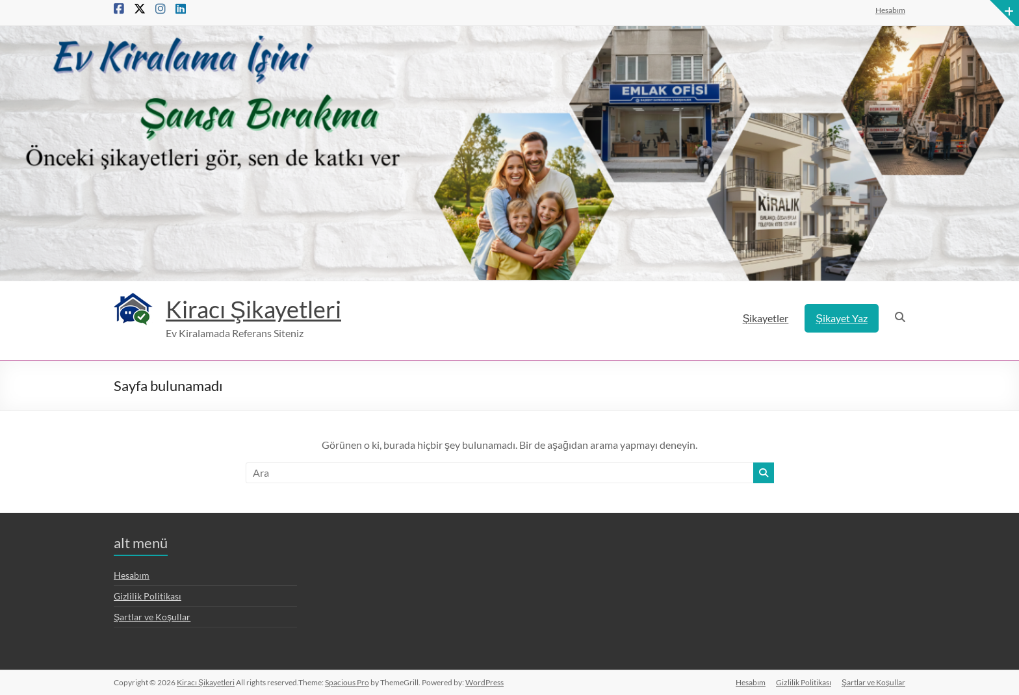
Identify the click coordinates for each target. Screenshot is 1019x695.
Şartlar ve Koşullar (152, 616)
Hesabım (890, 10)
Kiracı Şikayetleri (253, 309)
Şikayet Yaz (842, 318)
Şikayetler (766, 318)
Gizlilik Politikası (147, 595)
